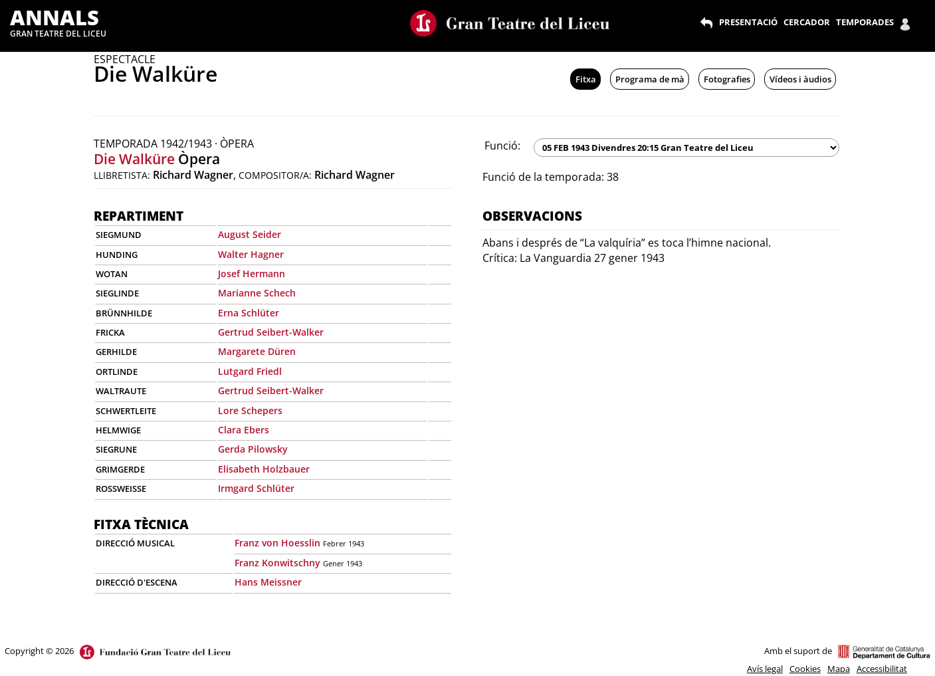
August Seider (249, 234)
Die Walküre (134, 159)
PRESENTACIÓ (748, 22)
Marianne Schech (257, 292)
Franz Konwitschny (277, 562)
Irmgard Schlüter (256, 488)
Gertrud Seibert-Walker (271, 332)
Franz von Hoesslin (277, 542)
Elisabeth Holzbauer (264, 469)
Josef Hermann (251, 273)
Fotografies (727, 79)
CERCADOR (806, 22)
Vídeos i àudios (800, 79)
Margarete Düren (257, 351)
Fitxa (585, 79)
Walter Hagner (251, 254)
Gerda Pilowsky (253, 449)
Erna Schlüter (248, 312)
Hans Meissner (268, 582)
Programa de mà (649, 79)
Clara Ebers (243, 429)
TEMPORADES (865, 22)
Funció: (502, 145)
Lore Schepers (250, 410)
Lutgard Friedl (250, 371)
